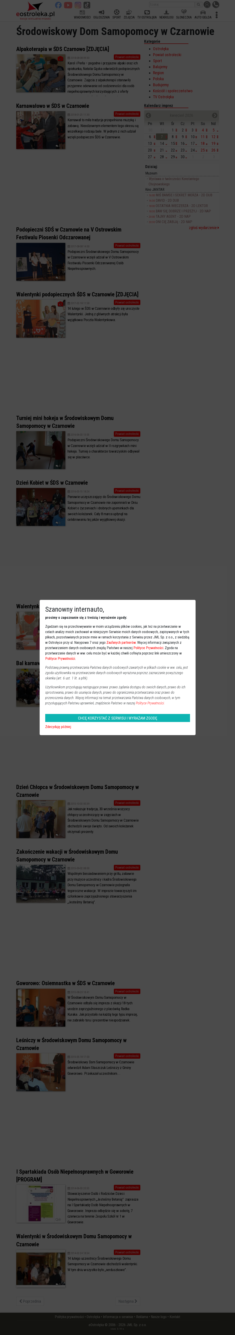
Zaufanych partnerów (121, 642)
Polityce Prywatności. (150, 703)
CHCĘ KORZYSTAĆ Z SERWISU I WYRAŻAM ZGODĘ (117, 718)
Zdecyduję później (58, 727)
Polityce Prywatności (148, 648)
